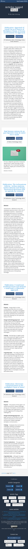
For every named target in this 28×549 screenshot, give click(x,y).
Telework (22, 501)
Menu (14, 1)
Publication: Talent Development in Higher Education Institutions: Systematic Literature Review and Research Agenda (14, 515)
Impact (20, 138)
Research (20, 36)
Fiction (10, 489)
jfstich (8, 545)
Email (11, 41)
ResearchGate (18, 545)
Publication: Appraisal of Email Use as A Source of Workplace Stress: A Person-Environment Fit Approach (14, 30)
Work (13, 40)
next (14, 473)
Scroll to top (14, 479)
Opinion (19, 489)
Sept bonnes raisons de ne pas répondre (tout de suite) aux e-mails (14, 133)
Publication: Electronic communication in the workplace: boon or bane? (14, 385)
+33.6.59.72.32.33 (10, 541)
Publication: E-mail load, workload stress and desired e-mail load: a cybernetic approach (14, 287)
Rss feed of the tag (15, 14)
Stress (23, 40)
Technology (18, 40)
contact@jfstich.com (14, 538)
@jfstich (21, 541)
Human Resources (17, 504)
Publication (8, 40)
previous (4, 473)
